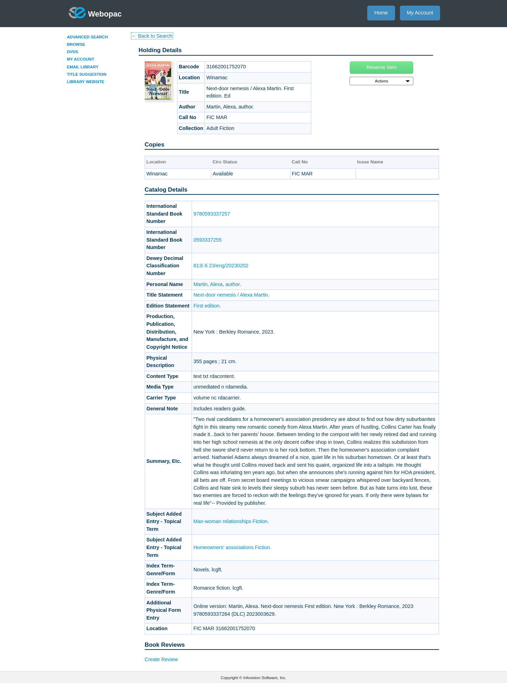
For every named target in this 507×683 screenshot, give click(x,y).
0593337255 (207, 240)
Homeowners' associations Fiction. (232, 547)
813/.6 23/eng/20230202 (220, 265)
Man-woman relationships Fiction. (231, 521)
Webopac (95, 12)
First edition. (207, 306)
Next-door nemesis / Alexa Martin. (231, 295)
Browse (76, 44)
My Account (420, 12)
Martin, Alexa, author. (217, 284)
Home (381, 12)
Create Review (161, 659)
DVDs (72, 52)
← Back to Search (152, 36)
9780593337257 (211, 214)
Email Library (83, 67)
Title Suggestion (86, 74)
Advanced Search (87, 37)
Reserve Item (382, 67)
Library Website (85, 82)
